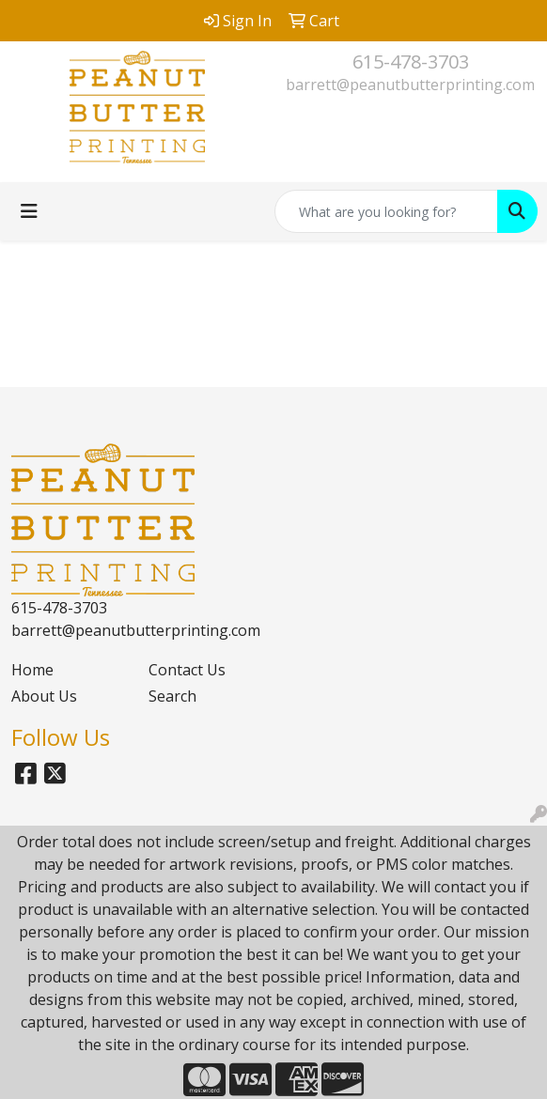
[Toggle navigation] (29, 211)
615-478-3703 (410, 61)
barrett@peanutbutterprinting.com (410, 84)
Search (172, 696)
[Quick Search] (386, 211)
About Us (44, 696)
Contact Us (187, 669)
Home (32, 669)
